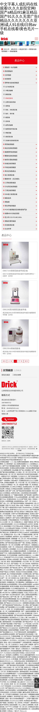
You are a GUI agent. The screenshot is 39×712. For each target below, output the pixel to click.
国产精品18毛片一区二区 (31, 622)
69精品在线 (30, 511)
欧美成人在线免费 (13, 559)
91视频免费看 (4, 586)
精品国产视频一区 (25, 484)
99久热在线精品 (32, 538)
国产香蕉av (24, 559)
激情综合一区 (16, 675)
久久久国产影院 (22, 499)
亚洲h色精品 (7, 478)
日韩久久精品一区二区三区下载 (13, 667)
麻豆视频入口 (18, 626)
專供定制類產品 (10, 171)
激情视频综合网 (22, 657)
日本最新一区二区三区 (19, 707)
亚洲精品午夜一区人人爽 (12, 534)
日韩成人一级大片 (13, 711)
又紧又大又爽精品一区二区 (10, 484)
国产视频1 (3, 702)
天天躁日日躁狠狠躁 (12, 694)
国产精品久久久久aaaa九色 (9, 628)
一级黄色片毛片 (5, 476)
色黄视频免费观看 (14, 611)
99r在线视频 (34, 671)
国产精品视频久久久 (7, 632)
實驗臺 (7, 202)
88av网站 (10, 709)
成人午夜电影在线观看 (14, 574)
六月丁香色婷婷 (6, 686)
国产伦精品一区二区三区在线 (20, 563)
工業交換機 (16, 375)
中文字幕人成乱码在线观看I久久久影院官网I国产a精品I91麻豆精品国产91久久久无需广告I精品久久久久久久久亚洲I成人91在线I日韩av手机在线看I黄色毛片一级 (19, 18)
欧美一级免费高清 (18, 663)
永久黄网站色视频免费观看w (24, 590)
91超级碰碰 (28, 680)
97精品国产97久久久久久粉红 (14, 557)
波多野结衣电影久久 (25, 555)
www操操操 (18, 570)
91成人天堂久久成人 (31, 592)
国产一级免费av (5, 480)
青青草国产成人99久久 (21, 696)
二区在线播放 (33, 588)
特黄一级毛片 (16, 649)
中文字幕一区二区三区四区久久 (28, 482)
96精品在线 (31, 576)
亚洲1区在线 (15, 493)
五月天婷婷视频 (12, 555)
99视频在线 (11, 582)
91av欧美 (19, 638)
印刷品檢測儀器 (10, 167)
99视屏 (31, 644)
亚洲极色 (27, 526)
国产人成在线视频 (29, 570)
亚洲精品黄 (29, 613)
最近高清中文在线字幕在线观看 (27, 474)
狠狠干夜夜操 (28, 522)
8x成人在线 (24, 644)
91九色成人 (22, 640)
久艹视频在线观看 (17, 495)
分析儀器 (8, 75)
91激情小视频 (26, 675)
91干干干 (9, 707)
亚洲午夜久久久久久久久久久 (19, 509)
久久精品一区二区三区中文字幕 (26, 472)
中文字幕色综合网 (20, 632)
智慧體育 (8, 79)
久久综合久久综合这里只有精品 (14, 653)
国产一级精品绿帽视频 (28, 611)
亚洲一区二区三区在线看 (18, 684)
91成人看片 (24, 694)
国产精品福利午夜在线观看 (23, 615)
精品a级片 (15, 480)
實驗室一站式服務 (11, 67)
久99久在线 (18, 678)
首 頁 (4, 361)
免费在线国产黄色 (21, 669)
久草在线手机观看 (31, 478)
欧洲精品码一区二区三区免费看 (10, 545)
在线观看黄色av (19, 501)
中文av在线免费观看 (21, 497)
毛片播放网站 (20, 582)
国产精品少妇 (4, 532)
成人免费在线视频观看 (21, 462)
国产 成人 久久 (5, 503)
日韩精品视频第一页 (11, 482)
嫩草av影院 (26, 692)
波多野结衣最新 (24, 628)
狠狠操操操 (9, 626)
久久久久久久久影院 (16, 700)
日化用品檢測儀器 (11, 186)
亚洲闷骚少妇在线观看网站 (9, 584)
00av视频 (15, 470)
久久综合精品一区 (28, 638)
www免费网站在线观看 (7, 634)
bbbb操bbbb (29, 503)
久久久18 (20, 549)
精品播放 (14, 476)
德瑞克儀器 (6, 375)
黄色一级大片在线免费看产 (13, 642)
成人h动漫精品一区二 (27, 536)
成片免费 (32, 497)
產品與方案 (23, 49)
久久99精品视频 (5, 663)
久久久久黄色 (8, 570)
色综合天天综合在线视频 (24, 572)
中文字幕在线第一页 (9, 580)
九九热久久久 (23, 476)
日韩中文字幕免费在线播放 (20, 514)
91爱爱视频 (9, 501)
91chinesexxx (27, 507)
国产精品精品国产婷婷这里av (12, 605)
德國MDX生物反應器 (12, 213)
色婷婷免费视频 (13, 630)
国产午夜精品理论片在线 (14, 507)
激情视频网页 (31, 632)
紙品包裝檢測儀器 (11, 148)
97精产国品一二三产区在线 (23, 624)
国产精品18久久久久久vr (14, 688)
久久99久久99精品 (16, 487)
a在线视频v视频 (22, 690)
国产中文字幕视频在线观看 (11, 466)
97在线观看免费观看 (31, 626)
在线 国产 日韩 (10, 491)
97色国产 (27, 702)
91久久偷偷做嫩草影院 (27, 655)
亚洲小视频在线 (5, 495)
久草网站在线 (27, 574)
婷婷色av (16, 536)
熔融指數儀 (13, 51)
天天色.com (24, 601)
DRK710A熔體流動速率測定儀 (15, 271)
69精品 (8, 489)
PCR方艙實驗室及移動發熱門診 (16, 209)
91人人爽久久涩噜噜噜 (26, 705)
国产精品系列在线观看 (23, 491)
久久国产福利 (4, 595)
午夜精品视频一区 (17, 636)
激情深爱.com (5, 651)
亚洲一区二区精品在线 (15, 547)
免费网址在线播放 (17, 592)
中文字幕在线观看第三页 (22, 709)
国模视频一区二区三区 (18, 538)
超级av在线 (28, 549)
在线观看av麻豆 (25, 646)
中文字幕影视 (24, 520)
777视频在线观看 (27, 534)
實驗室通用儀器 (10, 221)
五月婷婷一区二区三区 (28, 528)
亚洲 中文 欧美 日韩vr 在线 (14, 505)
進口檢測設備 (9, 175)
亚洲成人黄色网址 (32, 543)
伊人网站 (26, 605)
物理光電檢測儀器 (11, 160)
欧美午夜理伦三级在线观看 (9, 705)
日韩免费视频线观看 (29, 686)
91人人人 (23, 711)
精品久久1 (27, 667)
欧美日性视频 (14, 586)
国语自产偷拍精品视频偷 (11, 601)
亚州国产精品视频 (7, 624)
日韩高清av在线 (19, 661)
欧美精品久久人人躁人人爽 (19, 617)
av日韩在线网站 (11, 690)
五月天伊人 (14, 640)
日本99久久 (15, 644)
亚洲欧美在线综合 (13, 671)
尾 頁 (26, 361)
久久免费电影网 (6, 470)
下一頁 (20, 361)
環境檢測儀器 (9, 144)
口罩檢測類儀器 (10, 183)
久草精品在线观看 (17, 489)
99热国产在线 (10, 638)
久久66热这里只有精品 (13, 528)
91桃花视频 (35, 649)
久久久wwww (31, 682)
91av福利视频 (17, 622)
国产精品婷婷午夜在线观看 (25, 634)
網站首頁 (14, 49)
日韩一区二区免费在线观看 (16, 609)
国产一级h (35, 470)
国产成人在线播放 (25, 470)
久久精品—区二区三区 (18, 576)
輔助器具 (8, 198)
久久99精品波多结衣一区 (19, 588)
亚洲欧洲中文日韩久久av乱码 (19, 532)
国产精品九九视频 (18, 478)
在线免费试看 (27, 642)
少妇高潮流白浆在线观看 (29, 493)
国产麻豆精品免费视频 (7, 472)
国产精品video (5, 597)
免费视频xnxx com (32, 582)
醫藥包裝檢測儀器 (11, 156)
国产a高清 (16, 518)
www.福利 (32, 617)
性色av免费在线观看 (25, 584)
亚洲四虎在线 (11, 499)
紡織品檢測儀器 (10, 163)
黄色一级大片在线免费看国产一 (16, 698)
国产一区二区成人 (31, 501)
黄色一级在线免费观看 (14, 561)
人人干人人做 (19, 613)
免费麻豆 (10, 696)
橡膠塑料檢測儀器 (11, 152)
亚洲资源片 (27, 489)
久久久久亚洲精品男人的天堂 (23, 524)
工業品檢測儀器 (10, 190)
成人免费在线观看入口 (21, 464)
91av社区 (11, 590)
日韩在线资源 (4, 692)
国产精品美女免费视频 (12, 619)
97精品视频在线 (13, 520)
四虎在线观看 (27, 553)
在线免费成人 (27, 678)
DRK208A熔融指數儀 (11, 348)
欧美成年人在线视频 (9, 549)
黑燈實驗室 (9, 71)
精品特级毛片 (25, 619)
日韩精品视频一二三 (7, 462)
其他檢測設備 (9, 225)
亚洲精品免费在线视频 (17, 468)
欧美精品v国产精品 (30, 700)
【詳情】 (10, 276)
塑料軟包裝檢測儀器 (12, 83)
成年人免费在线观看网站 (29, 595)
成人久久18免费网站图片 (8, 673)
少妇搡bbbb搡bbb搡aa (24, 580)
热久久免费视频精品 (24, 599)
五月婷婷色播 (31, 551)
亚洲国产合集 (24, 630)
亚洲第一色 (25, 466)
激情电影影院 (7, 622)
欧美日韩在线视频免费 (27, 586)
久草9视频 (14, 659)
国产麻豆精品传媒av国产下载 (15, 543)
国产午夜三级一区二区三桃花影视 (22, 597)
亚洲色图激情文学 (32, 661)
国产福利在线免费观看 (26, 659)
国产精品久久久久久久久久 (13, 603)
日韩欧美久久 (18, 522)
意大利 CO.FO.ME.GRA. (13, 217)
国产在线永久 (26, 545)
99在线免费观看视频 (32, 468)
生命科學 (8, 229)
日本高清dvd (34, 630)
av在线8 (35, 584)
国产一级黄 (4, 590)
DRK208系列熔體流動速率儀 (14, 310)
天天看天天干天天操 (13, 565)
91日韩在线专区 (15, 595)
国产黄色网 (28, 495)
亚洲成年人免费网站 (12, 655)
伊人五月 (7, 563)
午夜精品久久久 (26, 565)
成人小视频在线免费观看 (18, 551)
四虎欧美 (20, 516)
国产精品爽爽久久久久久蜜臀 (15, 607)
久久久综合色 (16, 686)
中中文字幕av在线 (17, 526)
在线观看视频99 (13, 646)
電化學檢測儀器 (10, 206)
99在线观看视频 (16, 651)
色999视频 (7, 526)
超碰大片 (27, 516)
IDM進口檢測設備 (11, 194)
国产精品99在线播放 (17, 503)
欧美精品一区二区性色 (15, 702)
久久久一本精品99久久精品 (29, 530)
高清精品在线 (27, 487)
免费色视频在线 (25, 518)
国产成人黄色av (19, 511)
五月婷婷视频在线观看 (15, 680)
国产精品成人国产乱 (16, 568)
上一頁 (10, 361)
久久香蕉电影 (8, 464)
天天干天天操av (5, 541)
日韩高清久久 (26, 649)
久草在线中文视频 (16, 692)
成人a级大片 (21, 682)
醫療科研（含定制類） (12, 179)
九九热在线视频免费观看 (25, 673)
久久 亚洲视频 (12, 682)
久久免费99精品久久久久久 (20, 541)
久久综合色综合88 (8, 669)
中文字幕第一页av (10, 516)
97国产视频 (31, 698)
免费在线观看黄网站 (15, 553)
